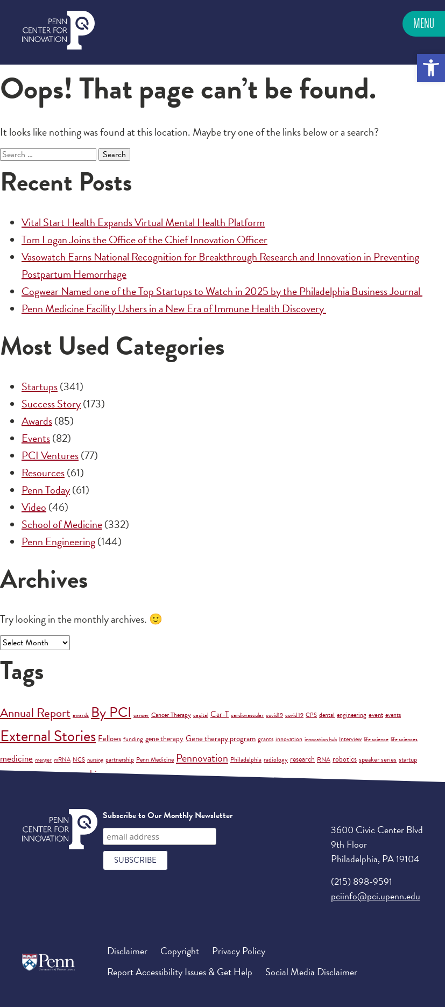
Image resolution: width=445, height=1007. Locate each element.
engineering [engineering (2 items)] (351, 715)
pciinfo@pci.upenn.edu (375, 896)
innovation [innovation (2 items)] (289, 739)
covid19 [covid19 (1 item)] (274, 715)
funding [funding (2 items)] (133, 739)
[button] (431, 68)
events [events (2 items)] (393, 715)
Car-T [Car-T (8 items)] (219, 714)
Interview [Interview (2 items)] (350, 739)
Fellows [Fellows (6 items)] (109, 738)
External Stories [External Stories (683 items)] (48, 736)
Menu (423, 23)
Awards (37, 421)
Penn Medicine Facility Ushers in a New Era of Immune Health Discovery (174, 308)
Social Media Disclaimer (311, 971)
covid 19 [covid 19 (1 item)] (294, 715)
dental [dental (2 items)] (327, 715)
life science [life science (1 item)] (376, 739)
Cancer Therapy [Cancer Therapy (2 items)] (171, 715)
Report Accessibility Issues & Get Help (179, 971)
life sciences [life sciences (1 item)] (404, 739)
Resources (43, 472)
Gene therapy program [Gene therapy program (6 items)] (221, 738)
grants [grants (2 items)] (265, 739)
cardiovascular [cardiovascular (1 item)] (247, 715)
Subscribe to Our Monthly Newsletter (167, 815)
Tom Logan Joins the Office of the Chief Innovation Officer (144, 239)
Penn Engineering (58, 541)
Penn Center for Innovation (58, 30)
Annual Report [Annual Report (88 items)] (35, 712)
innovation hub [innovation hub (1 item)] (321, 739)
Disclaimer (127, 950)
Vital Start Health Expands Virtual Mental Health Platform (143, 222)
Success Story (51, 404)
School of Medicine (62, 524)
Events (36, 438)
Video (34, 507)
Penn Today (46, 490)
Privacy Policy (238, 950)
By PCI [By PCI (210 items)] (111, 712)
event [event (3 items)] (376, 714)
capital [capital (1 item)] (200, 715)
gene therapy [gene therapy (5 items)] (164, 738)
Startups (40, 386)
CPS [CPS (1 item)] (311, 715)
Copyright (179, 950)
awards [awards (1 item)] (81, 715)
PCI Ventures (50, 455)
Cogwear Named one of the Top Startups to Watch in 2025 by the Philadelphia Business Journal (222, 291)
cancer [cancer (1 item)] (141, 715)
